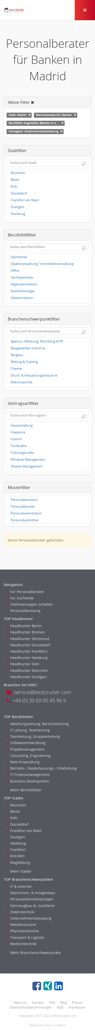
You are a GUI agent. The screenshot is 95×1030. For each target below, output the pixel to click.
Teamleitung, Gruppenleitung (33, 736)
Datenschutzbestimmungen (31, 1007)
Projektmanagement (25, 749)
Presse (77, 1002)
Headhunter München (27, 670)
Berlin (15, 180)
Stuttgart (17, 207)
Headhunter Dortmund (27, 638)
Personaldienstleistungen (29, 899)
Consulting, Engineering (28, 755)
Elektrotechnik (21, 382)
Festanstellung (22, 425)
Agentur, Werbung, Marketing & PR (37, 341)
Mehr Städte (18, 871)
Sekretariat (19, 257)
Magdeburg (18, 862)
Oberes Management (27, 466)
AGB (60, 1007)
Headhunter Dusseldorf (28, 645)
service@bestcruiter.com (38, 692)
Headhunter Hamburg (27, 657)
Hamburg (18, 214)
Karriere (38, 1002)
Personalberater (23, 506)
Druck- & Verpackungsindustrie (34, 375)
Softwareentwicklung (26, 742)
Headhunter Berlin (24, 625)
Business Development (27, 781)
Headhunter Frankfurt (26, 651)
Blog (63, 1002)
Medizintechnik (21, 943)
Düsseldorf (19, 193)
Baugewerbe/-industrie (28, 348)
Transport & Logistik (25, 937)
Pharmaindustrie (22, 930)
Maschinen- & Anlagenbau (30, 892)
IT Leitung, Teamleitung (28, 730)
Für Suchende (20, 598)
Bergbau (17, 355)
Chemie (16, 368)
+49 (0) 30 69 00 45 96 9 (36, 700)
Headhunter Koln (22, 663)
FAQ (52, 1002)
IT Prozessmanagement (28, 774)
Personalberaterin (24, 500)
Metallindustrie (21, 924)
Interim (16, 439)
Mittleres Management (28, 459)
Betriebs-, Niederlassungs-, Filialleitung (41, 768)
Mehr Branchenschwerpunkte (33, 952)
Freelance (18, 432)
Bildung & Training (24, 362)
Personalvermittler (25, 520)
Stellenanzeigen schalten (29, 604)
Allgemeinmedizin (24, 284)
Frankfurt (16, 849)
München (18, 173)
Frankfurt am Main (25, 200)
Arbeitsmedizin (22, 298)
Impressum (76, 1007)
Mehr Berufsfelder (24, 790)
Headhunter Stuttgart (26, 676)
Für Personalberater (25, 591)
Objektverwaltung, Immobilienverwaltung (42, 264)
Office (15, 270)
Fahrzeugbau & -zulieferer (30, 905)
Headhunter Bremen (25, 632)
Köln (14, 186)
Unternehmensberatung (28, 918)
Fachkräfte (19, 446)
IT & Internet (18, 886)
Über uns (20, 1002)
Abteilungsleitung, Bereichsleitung (37, 723)
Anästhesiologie (22, 291)
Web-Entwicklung (23, 761)
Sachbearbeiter (22, 277)
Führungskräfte (22, 453)
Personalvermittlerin (26, 513)
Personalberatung (23, 610)
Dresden (15, 855)
